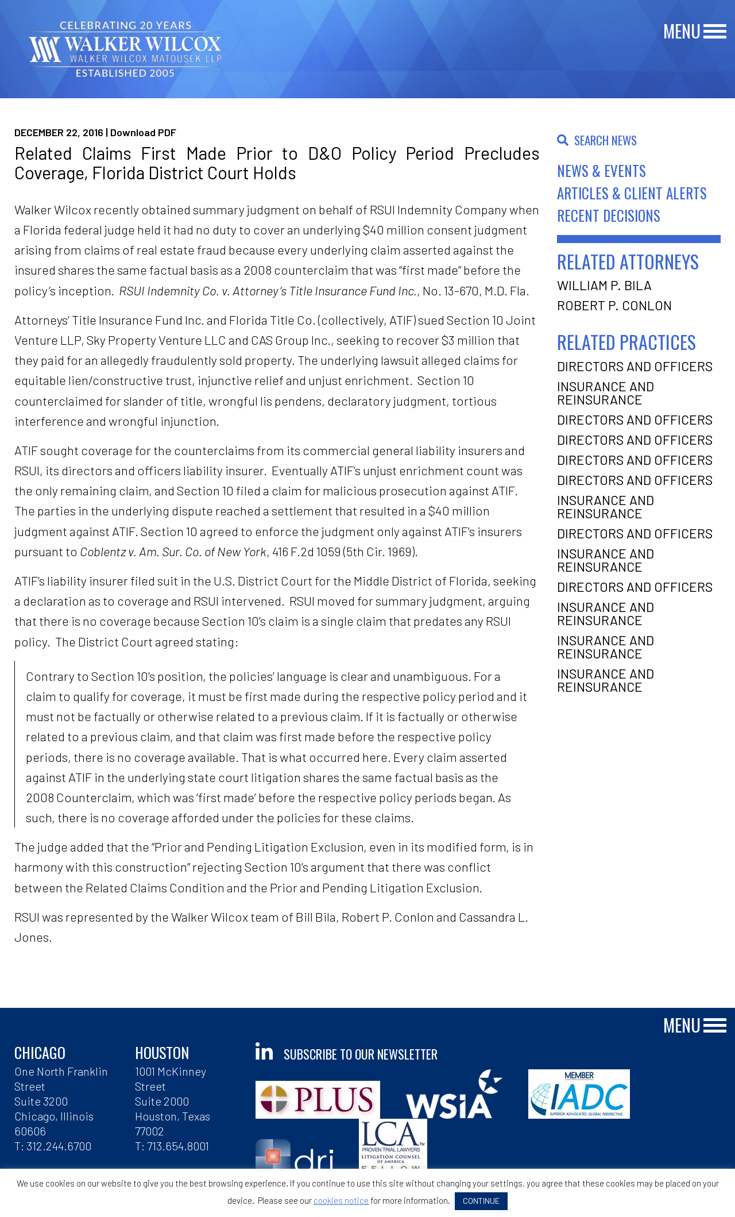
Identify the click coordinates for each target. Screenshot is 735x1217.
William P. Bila (604, 285)
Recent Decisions (608, 215)
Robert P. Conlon (614, 305)
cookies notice (341, 1200)
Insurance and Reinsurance (605, 392)
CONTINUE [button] (481, 1201)
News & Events (601, 170)
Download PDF (143, 132)
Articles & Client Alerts (632, 192)
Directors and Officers (635, 366)
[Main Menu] (714, 32)
